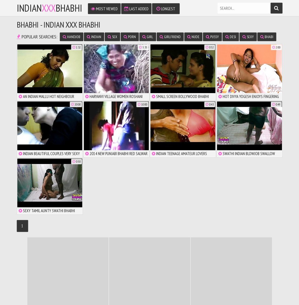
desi (230, 36)
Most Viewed (104, 8)
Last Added (136, 8)
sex (112, 36)
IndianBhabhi (49, 8)
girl (147, 36)
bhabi (266, 36)
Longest (165, 8)
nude (193, 36)
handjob (71, 36)
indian (94, 36)
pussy (212, 36)
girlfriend (170, 36)
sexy (248, 36)
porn (130, 36)
